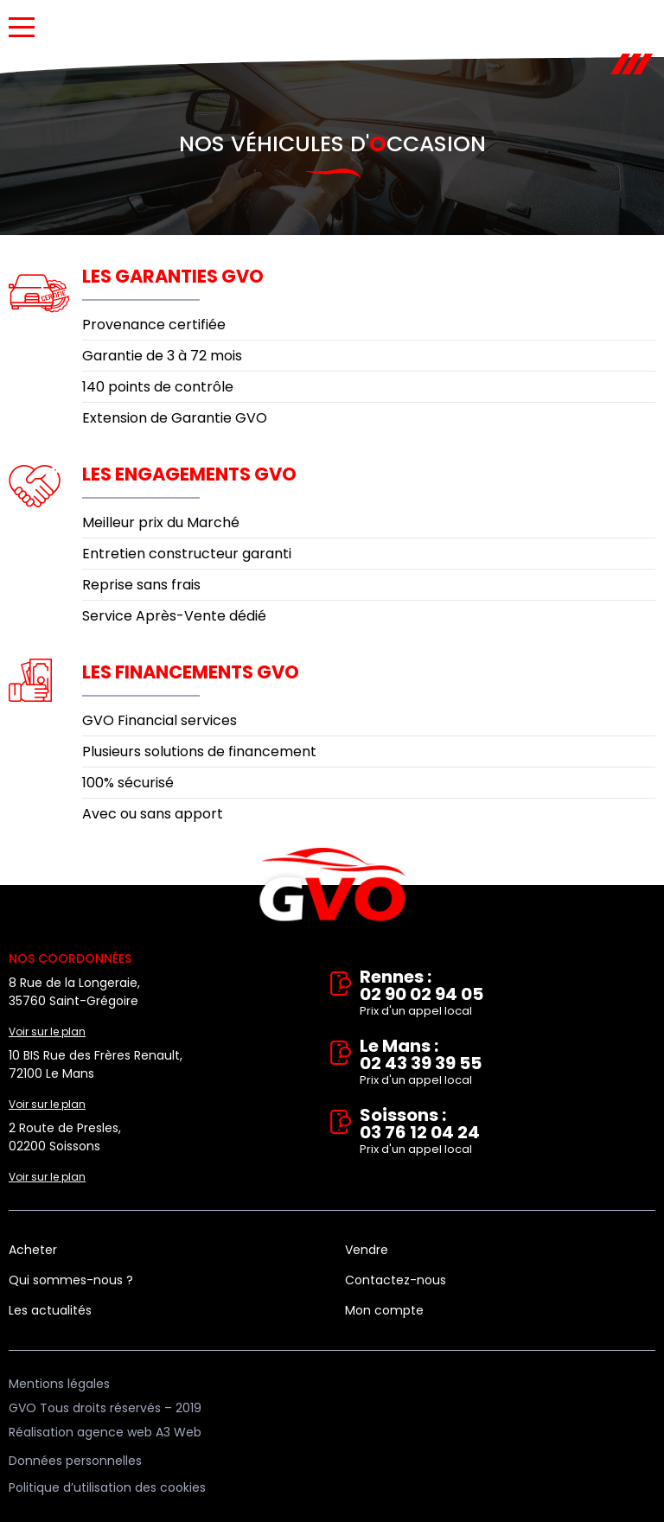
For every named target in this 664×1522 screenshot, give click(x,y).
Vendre (366, 1249)
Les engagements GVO (189, 474)
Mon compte (384, 1310)
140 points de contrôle (157, 387)
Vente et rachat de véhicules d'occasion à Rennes (332, 885)
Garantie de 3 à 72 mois (162, 356)
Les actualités (50, 1310)
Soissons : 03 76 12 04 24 (507, 1132)
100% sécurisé (128, 783)
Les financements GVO (190, 672)
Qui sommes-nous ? (71, 1280)
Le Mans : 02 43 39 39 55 (507, 1063)
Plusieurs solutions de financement (199, 751)
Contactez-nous (395, 1280)
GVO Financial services (159, 720)
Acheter (33, 1249)
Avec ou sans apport (152, 814)
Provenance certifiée (154, 324)
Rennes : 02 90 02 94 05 (507, 994)
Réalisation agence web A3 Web (105, 1432)
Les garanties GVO (173, 276)
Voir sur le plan (47, 1031)
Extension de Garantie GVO (174, 418)
